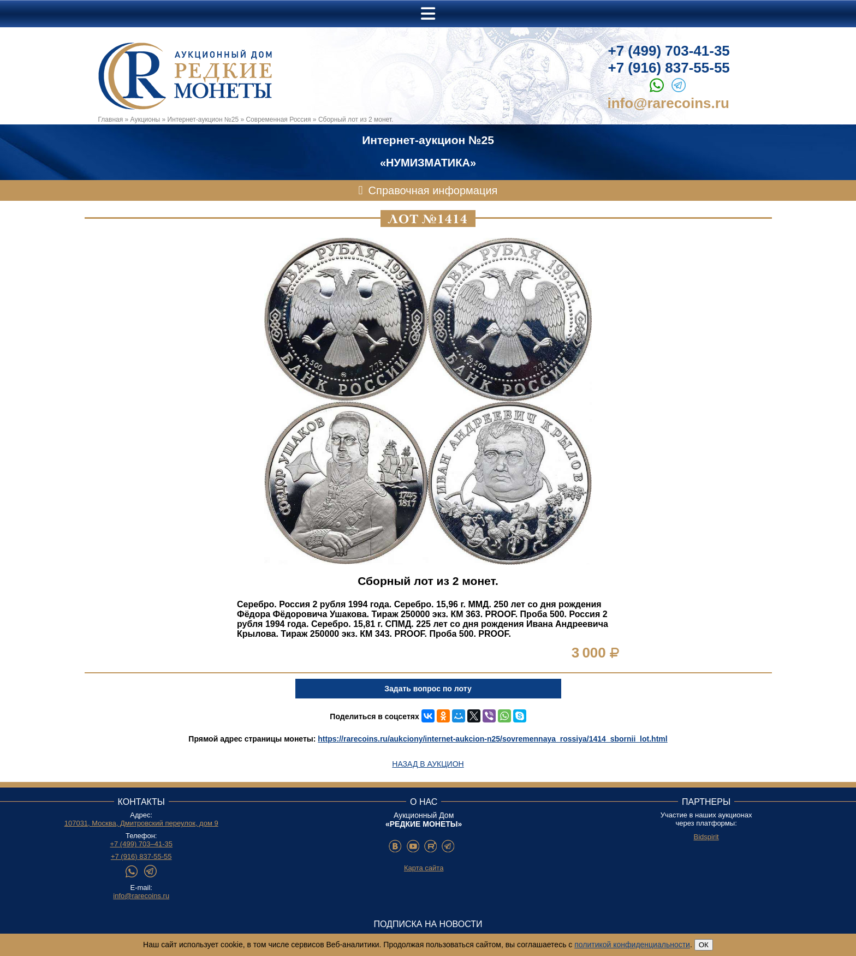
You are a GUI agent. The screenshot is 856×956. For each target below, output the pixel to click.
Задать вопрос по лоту (427, 688)
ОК (704, 945)
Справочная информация (433, 190)
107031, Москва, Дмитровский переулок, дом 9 (141, 823)
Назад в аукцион (427, 764)
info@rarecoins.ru (668, 103)
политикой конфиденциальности (632, 944)
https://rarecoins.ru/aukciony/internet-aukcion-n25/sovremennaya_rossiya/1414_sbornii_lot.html (492, 738)
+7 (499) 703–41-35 (141, 844)
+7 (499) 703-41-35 (669, 51)
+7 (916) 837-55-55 (669, 67)
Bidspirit (705, 837)
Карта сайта (423, 868)
